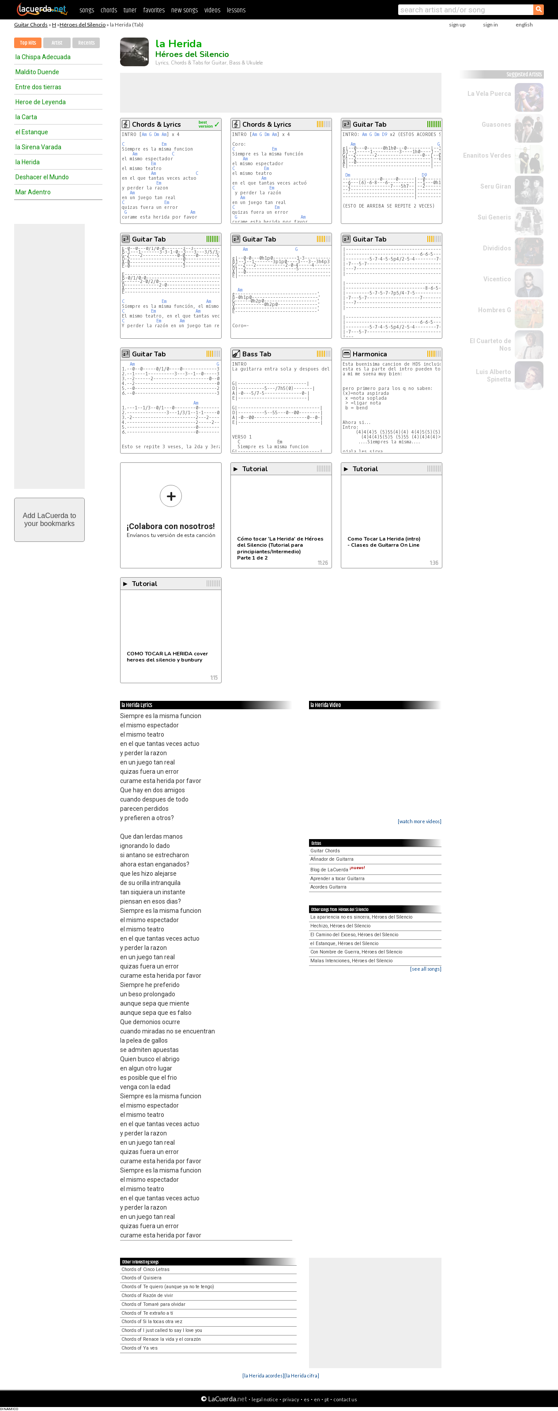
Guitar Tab (369, 124)
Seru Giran (495, 186)
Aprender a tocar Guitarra (337, 878)
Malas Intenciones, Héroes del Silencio (351, 961)
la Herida (27, 162)
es (306, 1399)
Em (164, 144)
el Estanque (31, 132)
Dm (156, 134)
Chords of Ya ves (139, 1348)
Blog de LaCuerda (337, 870)
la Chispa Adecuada (43, 57)
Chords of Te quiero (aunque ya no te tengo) (167, 1287)
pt (326, 1399)
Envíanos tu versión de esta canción (171, 511)
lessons (236, 10)
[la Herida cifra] (301, 1375)
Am (144, 134)
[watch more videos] (419, 821)
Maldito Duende (37, 72)
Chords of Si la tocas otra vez (151, 1321)
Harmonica (370, 354)
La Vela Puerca (489, 93)
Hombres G (494, 310)
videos (212, 10)
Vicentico (497, 279)
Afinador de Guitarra (332, 859)
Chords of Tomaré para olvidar (153, 1304)
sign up (457, 24)
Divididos (497, 248)
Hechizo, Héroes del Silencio (340, 926)
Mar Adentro (33, 192)
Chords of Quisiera (141, 1278)
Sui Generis (494, 217)
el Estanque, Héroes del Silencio (344, 943)
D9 (384, 134)
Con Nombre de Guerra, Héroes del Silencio (356, 952)
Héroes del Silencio (83, 24)
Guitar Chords (31, 24)
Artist (57, 43)
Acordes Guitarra (328, 887)
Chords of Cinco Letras (145, 1269)
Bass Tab (256, 354)
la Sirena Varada (38, 147)
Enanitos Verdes (487, 155)
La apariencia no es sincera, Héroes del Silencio (361, 917)
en (317, 1399)
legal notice (265, 1399)
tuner (130, 10)
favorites (154, 10)
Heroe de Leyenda (40, 102)
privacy (291, 1399)
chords (109, 10)
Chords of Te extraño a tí (147, 1313)
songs (86, 10)
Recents (86, 43)
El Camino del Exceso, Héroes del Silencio (354, 935)
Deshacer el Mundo (42, 177)
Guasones (496, 124)
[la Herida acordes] (263, 1375)
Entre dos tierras (38, 87)
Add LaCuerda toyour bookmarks (49, 519)
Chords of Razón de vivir (147, 1295)
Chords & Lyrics (156, 124)
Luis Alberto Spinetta (493, 375)
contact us (345, 1399)
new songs (184, 10)
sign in (490, 24)
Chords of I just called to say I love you (161, 1330)
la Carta (26, 117)
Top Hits (28, 43)
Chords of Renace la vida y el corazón (161, 1339)
